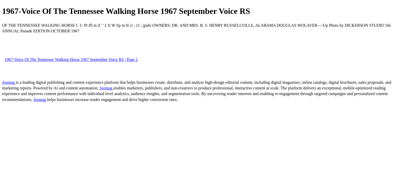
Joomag (9, 82)
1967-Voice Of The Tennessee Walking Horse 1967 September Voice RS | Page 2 (71, 59)
